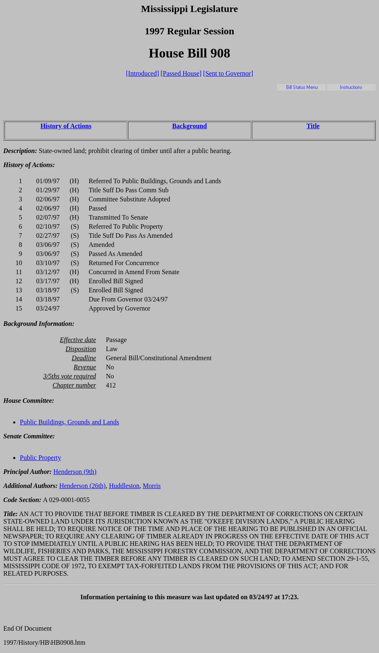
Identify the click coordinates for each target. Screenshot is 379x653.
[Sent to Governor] (228, 73)
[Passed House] (181, 73)
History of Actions (66, 125)
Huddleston (124, 485)
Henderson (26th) (82, 485)
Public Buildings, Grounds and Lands (69, 422)
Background (189, 125)
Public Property (40, 457)
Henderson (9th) (74, 471)
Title (313, 125)
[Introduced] (142, 73)
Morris (152, 485)
